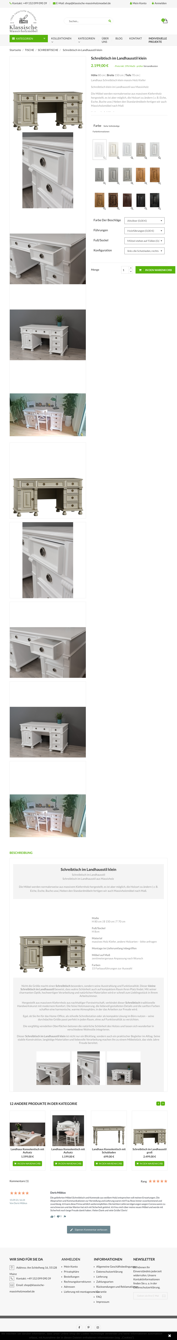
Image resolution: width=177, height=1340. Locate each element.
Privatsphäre (71, 1271)
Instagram (98, 1328)
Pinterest (88, 1328)
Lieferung (101, 1276)
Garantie (101, 1292)
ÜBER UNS (105, 40)
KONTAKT (135, 38)
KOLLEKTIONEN (61, 38)
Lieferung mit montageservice (80, 1292)
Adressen (69, 1287)
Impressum (102, 1302)
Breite (110, 75)
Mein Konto (71, 1266)
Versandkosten (151, 66)
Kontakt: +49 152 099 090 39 (28, 3)
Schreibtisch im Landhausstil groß (150, 1151)
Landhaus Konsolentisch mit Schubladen (109, 1151)
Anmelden (70, 1259)
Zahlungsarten (104, 1281)
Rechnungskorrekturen (77, 1281)
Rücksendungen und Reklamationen (116, 1287)
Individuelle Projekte (158, 40)
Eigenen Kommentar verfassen (88, 1230)
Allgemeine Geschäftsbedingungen (116, 1266)
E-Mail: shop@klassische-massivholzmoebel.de (82, 3)
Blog (118, 38)
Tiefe (128, 75)
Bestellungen (71, 1276)
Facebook (79, 1328)
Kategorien (86, 38)
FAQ (98, 1297)
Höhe (94, 75)
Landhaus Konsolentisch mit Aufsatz (27, 1151)
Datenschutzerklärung (109, 1271)
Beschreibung (21, 852)
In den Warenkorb (155, 269)
